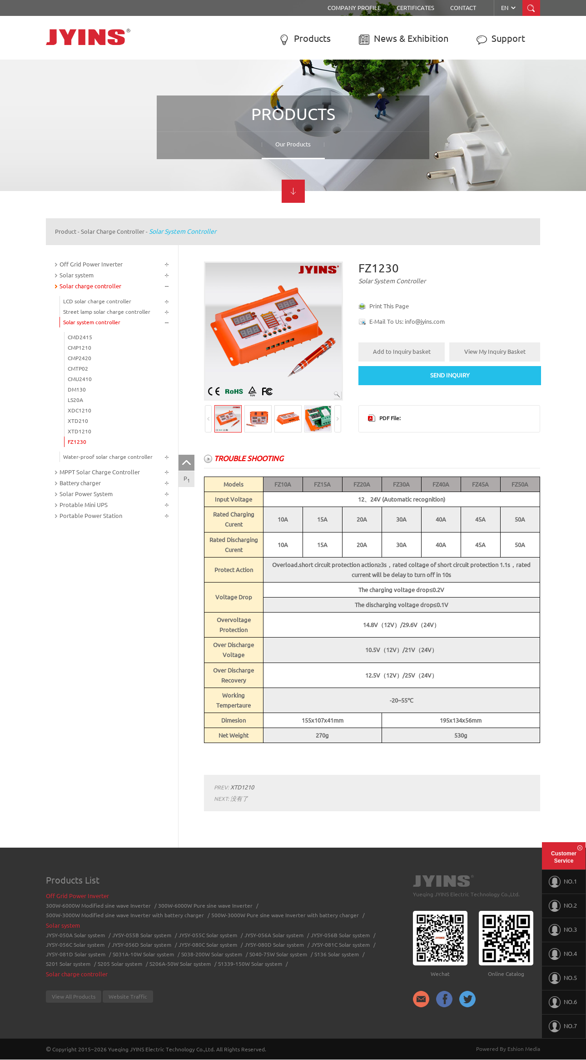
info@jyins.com (425, 321)
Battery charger (80, 483)
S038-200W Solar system (211, 954)
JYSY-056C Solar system (75, 945)
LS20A (75, 400)
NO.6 (563, 1002)
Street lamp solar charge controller (106, 312)
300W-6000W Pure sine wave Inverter (205, 906)
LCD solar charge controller (97, 301)
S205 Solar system (120, 964)
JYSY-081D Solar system (75, 954)
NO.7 (563, 1026)
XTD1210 (79, 431)
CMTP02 (78, 369)
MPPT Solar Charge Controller (100, 472)
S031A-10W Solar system (143, 954)
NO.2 (563, 906)
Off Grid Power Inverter (91, 264)
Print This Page (389, 306)
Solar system (77, 275)
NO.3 (563, 930)
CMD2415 (80, 337)
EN (509, 7)
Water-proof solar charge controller (108, 457)
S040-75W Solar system (278, 954)
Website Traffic (128, 997)
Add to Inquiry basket (402, 351)
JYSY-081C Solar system (340, 945)
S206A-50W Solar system (180, 964)
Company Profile (354, 8)
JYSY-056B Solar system (340, 935)
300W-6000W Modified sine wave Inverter (98, 906)
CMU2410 (80, 379)
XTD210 (78, 421)
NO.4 (563, 954)
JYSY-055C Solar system (208, 935)
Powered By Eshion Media (508, 1049)
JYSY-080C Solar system (208, 945)
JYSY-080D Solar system (274, 945)
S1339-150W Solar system (250, 964)
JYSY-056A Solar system (273, 935)
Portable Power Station (91, 515)
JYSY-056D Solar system (141, 945)
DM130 (77, 389)
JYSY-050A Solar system (75, 935)
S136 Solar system (336, 954)
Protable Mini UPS (84, 505)
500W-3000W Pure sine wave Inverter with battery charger (285, 915)
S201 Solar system (68, 964)
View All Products (73, 997)
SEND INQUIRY (450, 375)
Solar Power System (86, 494)
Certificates (415, 8)
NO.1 (563, 882)
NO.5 (563, 978)
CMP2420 (79, 358)
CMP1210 (79, 348)
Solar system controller (182, 231)
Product (65, 231)
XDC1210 (79, 410)
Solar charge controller (112, 231)
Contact (463, 8)
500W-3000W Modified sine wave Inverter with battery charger (125, 915)
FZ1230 (77, 442)
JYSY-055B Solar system (141, 935)
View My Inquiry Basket (495, 351)
